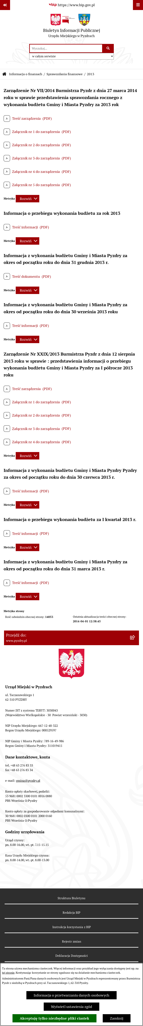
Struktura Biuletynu (71, 898)
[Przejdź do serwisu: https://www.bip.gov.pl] (71, 5)
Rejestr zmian (71, 941)
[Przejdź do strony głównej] (71, 27)
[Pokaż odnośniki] (5, 5)
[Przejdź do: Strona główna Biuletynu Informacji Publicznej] (4, 74)
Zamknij (116, 1018)
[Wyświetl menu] (138, 5)
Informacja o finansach (25, 74)
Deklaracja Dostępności (71, 956)
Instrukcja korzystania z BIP (71, 927)
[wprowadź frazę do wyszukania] (66, 48)
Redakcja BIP (71, 912)
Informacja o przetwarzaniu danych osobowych (71, 995)
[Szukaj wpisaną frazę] (108, 48)
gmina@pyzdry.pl (28, 781)
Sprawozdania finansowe (65, 74)
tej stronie (8, 972)
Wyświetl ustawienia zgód (71, 1006)
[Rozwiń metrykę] (27, 198)
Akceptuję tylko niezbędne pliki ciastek (54, 1018)
